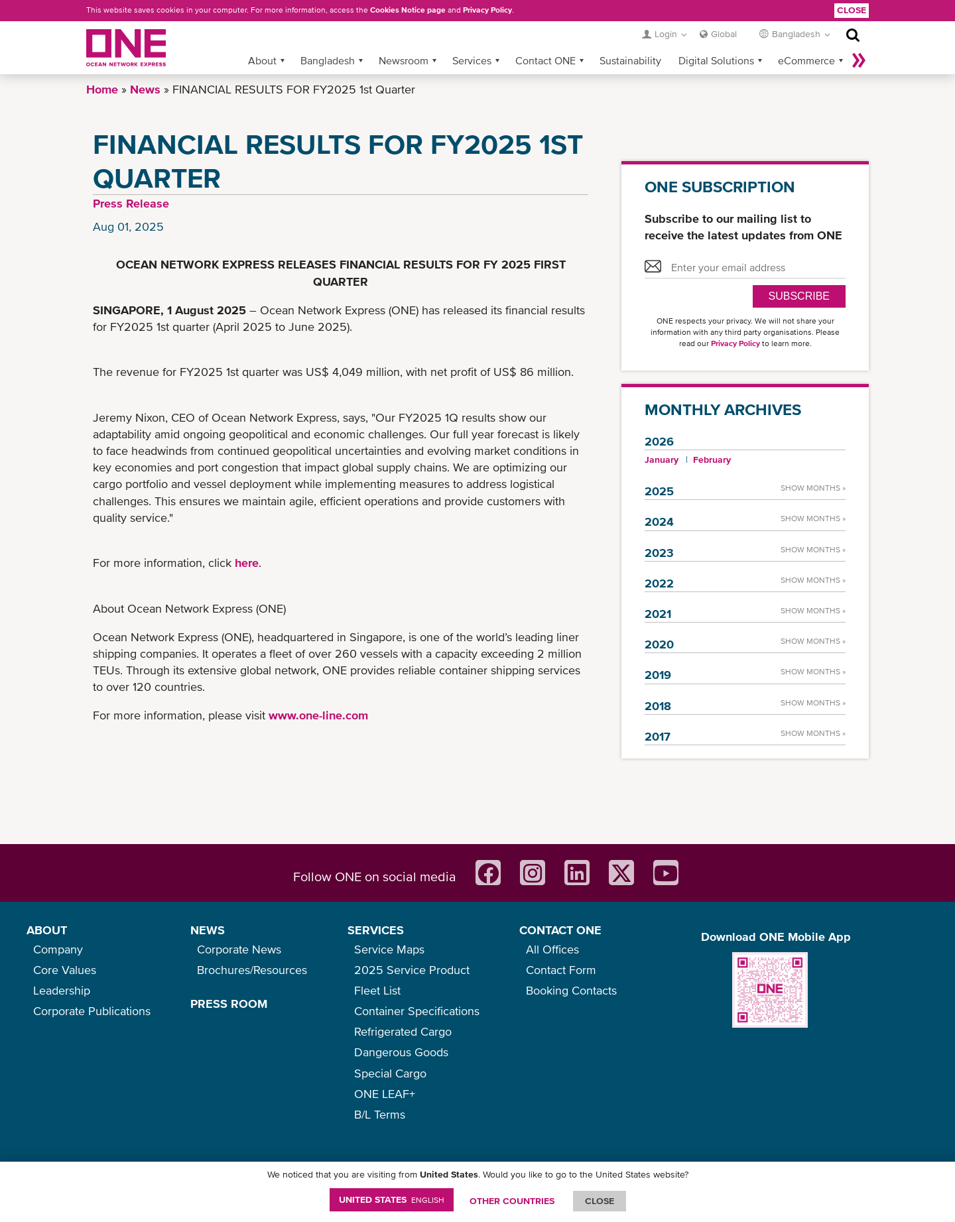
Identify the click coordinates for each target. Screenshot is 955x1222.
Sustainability (630, 60)
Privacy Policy (487, 10)
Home (102, 89)
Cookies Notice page (408, 10)
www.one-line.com (318, 715)
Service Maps (389, 949)
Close (851, 10)
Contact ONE (545, 60)
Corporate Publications (92, 1011)
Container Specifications (416, 1011)
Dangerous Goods (401, 1052)
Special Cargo (390, 1073)
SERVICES (376, 930)
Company (58, 949)
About (262, 60)
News (145, 89)
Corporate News (239, 949)
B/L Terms (379, 1114)
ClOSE (599, 1200)
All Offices (552, 949)
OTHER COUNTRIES (512, 1200)
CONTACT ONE (560, 930)
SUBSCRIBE (799, 296)
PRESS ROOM (228, 1003)
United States (391, 1199)
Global (724, 34)
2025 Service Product (412, 970)
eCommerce (806, 60)
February (712, 459)
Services (471, 60)
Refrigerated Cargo (403, 1031)
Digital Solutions (716, 60)
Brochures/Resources (252, 970)
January (661, 459)
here (247, 563)
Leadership (61, 990)
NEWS (207, 930)
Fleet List (377, 990)
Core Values (64, 970)
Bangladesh (327, 60)
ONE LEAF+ (384, 1094)
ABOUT (47, 930)
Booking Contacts (571, 990)
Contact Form (561, 970)
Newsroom (403, 60)
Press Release (131, 203)
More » (859, 60)
